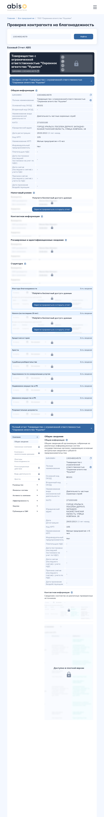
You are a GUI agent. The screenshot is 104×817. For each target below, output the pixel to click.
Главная (11, 18)
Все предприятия (26, 18)
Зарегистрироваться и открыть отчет (52, 209)
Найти (83, 36)
